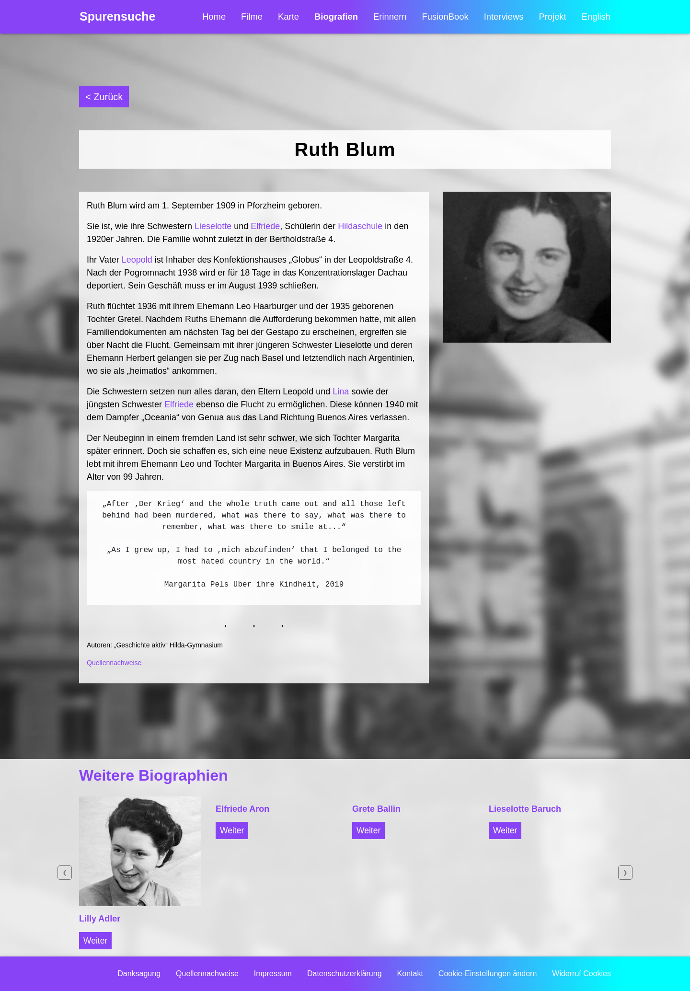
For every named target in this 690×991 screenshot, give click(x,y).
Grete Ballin (376, 809)
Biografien (336, 16)
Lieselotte (213, 226)
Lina (341, 391)
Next (625, 872)
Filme (252, 16)
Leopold (137, 260)
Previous (65, 872)
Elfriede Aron (242, 809)
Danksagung (139, 973)
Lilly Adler (99, 918)
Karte (288, 16)
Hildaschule (360, 226)
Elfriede (265, 226)
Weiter (95, 940)
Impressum (273, 973)
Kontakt (410, 973)
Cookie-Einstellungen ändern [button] (487, 973)
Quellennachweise (114, 663)
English (596, 16)
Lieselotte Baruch (525, 809)
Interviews (504, 16)
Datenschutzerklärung (344, 973)
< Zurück (104, 97)
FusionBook (445, 16)
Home (214, 16)
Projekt (552, 16)
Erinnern (390, 16)
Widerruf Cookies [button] (581, 973)
